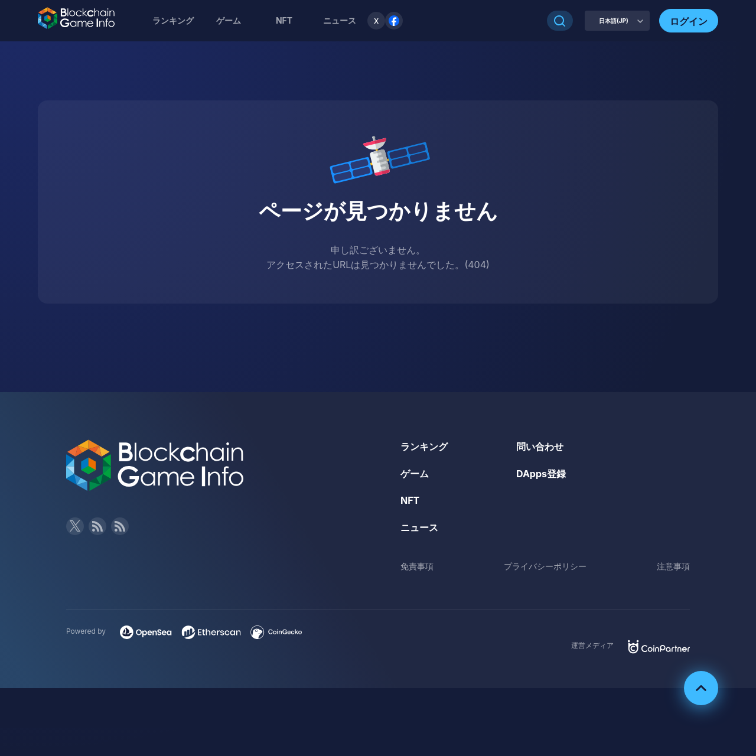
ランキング (173, 20)
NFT (284, 20)
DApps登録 (541, 474)
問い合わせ (539, 446)
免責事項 (417, 566)
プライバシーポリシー (545, 566)
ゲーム (228, 20)
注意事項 (673, 566)
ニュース (419, 527)
